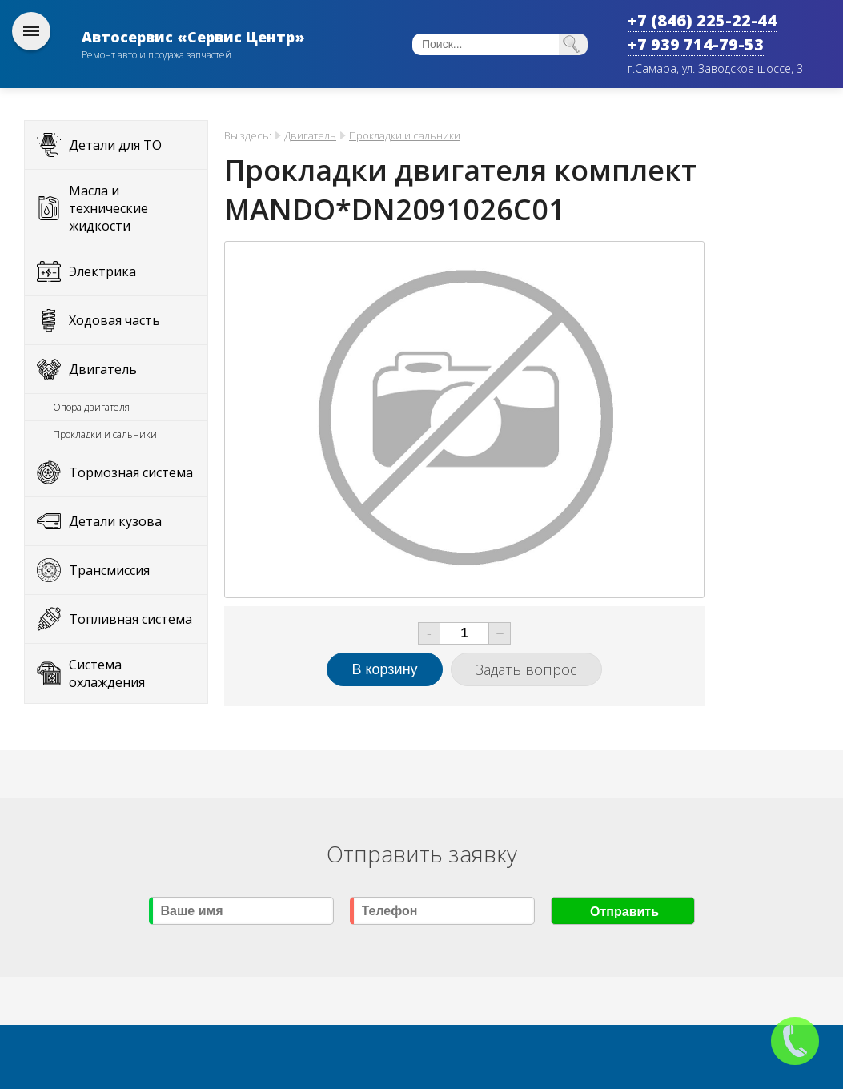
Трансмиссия (109, 570)
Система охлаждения (107, 673)
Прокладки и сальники (105, 434)
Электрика (102, 271)
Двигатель (103, 369)
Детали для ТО (115, 145)
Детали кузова (115, 521)
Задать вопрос (526, 669)
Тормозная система (131, 472)
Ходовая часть (114, 320)
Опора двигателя (91, 407)
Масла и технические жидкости (108, 208)
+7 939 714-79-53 (696, 44)
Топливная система (130, 619)
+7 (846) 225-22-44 (702, 20)
